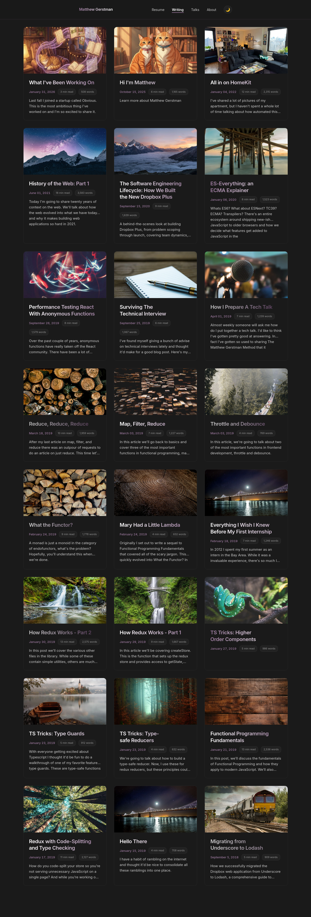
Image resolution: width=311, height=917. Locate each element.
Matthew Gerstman (96, 9)
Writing (177, 10)
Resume (157, 10)
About (211, 10)
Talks (195, 10)
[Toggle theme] (227, 10)
